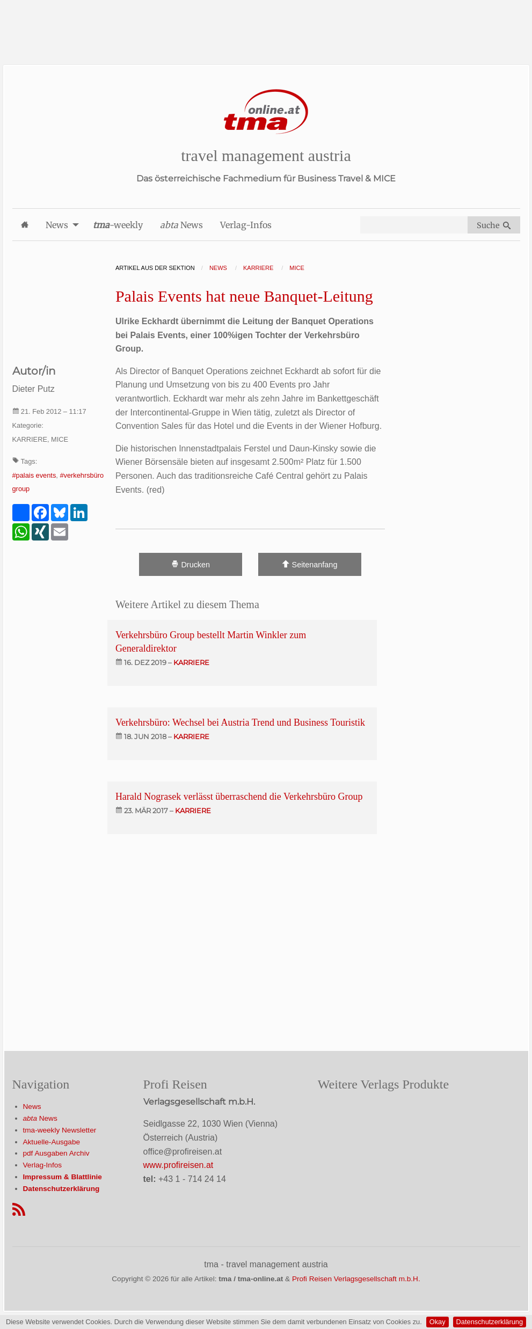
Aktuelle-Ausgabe (52, 1142)
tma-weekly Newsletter (60, 1130)
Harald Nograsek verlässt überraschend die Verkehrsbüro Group (239, 796)
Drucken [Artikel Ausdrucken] (190, 564)
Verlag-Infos (42, 1165)
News (32, 1106)
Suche (494, 225)
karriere (191, 662)
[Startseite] (266, 111)
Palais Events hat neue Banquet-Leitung (244, 296)
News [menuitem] (57, 225)
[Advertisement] (266, 24)
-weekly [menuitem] (118, 225)
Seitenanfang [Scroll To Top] (309, 564)
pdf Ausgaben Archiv (56, 1153)
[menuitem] (24, 224)
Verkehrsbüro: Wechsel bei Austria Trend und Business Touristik (240, 722)
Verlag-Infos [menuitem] (246, 225)
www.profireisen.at (178, 1165)
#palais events (34, 475)
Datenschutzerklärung (489, 1322)
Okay (437, 1322)
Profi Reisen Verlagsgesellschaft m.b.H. (356, 1279)
